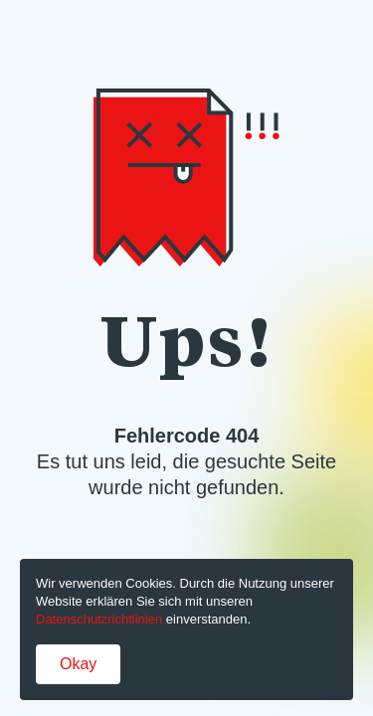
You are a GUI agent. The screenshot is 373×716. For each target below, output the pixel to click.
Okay (78, 663)
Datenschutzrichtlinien (99, 619)
